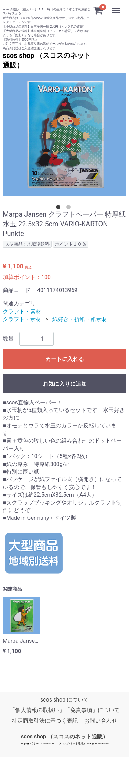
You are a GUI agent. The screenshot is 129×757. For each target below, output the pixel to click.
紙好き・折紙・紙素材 (79, 319)
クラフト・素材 (22, 311)
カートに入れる (64, 358)
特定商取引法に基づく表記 (45, 720)
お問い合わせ (100, 720)
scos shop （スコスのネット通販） (64, 736)
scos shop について (64, 699)
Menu (117, 7)
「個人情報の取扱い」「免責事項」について (65, 710)
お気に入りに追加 (65, 383)
